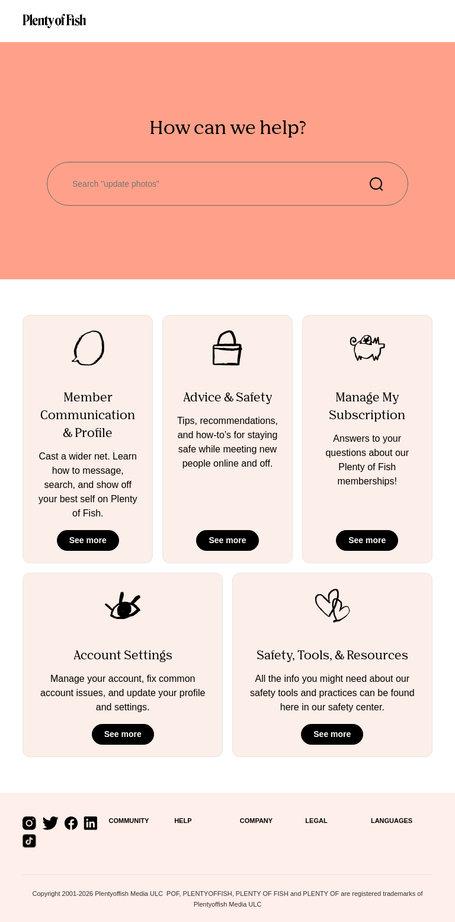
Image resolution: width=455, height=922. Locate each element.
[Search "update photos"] (227, 183)
